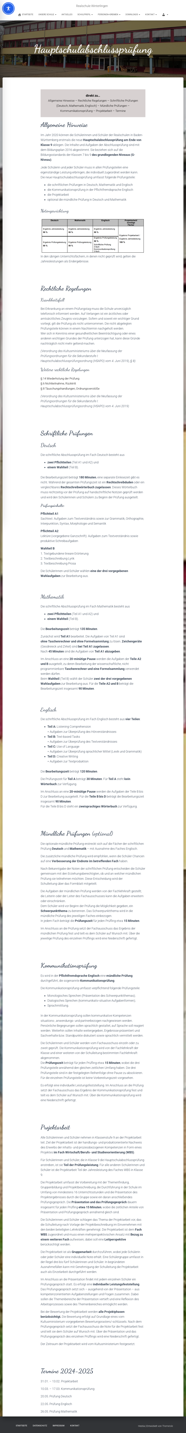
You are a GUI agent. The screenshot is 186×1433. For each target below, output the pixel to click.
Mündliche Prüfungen (123, 105)
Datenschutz (40, 1425)
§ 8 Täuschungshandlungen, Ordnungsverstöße (72, 388)
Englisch (99, 105)
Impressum (59, 1425)
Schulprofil (85, 14)
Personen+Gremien (109, 14)
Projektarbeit (106, 110)
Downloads (133, 14)
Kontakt (151, 14)
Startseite (21, 1425)
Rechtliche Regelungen (99, 100)
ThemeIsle (167, 1425)
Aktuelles (66, 14)
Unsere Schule (47, 14)
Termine (123, 110)
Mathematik (84, 105)
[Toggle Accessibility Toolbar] (8, 8)
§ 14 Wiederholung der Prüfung (61, 378)
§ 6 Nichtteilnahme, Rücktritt (59, 383)
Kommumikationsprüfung (77, 110)
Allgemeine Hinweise (67, 100)
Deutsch (69, 105)
